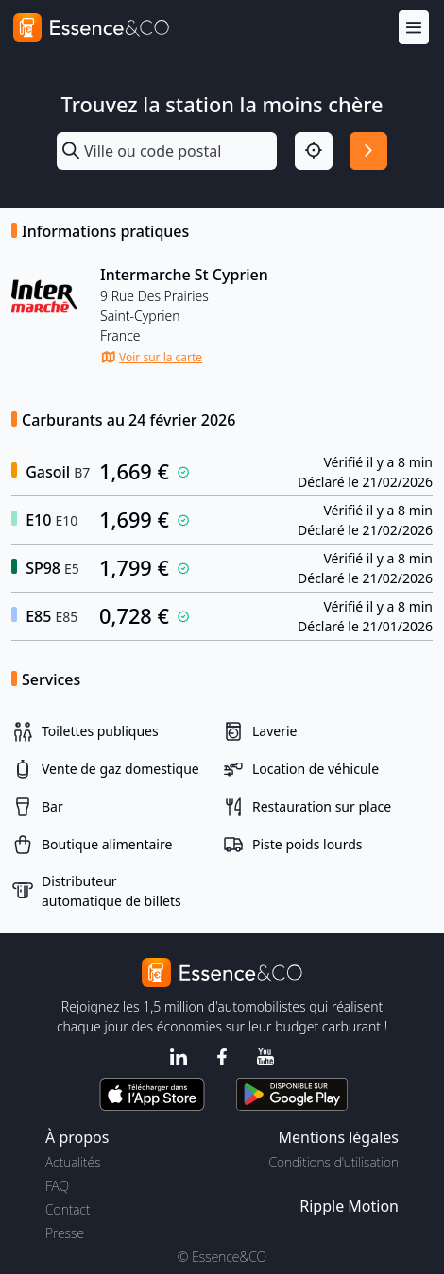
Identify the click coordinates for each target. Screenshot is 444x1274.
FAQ (57, 1186)
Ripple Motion (349, 1206)
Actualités (73, 1162)
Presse (64, 1233)
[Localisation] (314, 151)
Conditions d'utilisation (333, 1162)
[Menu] (414, 27)
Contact (67, 1209)
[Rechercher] (368, 151)
